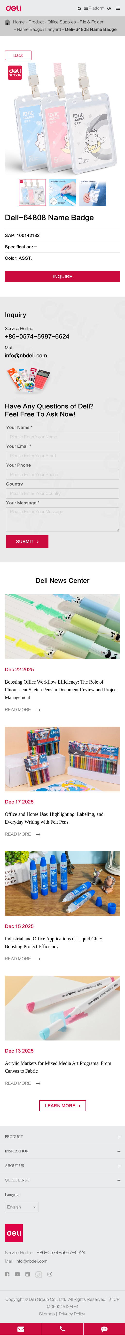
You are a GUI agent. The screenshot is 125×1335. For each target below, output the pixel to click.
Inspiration (62, 1151)
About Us (62, 1166)
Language (12, 1195)
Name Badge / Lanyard (39, 29)
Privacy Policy (72, 1314)
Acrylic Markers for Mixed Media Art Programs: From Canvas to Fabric (58, 1067)
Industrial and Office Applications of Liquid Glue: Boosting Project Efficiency (53, 942)
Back (18, 55)
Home (19, 22)
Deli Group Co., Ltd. (47, 1299)
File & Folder (91, 22)
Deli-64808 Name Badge (91, 29)
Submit (27, 541)
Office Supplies (61, 22)
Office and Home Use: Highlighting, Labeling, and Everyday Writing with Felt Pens (54, 818)
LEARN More (62, 1106)
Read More (22, 710)
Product (36, 22)
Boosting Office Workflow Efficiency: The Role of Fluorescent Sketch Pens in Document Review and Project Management (61, 689)
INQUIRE (62, 277)
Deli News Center (63, 580)
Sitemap (47, 1314)
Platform (94, 8)
